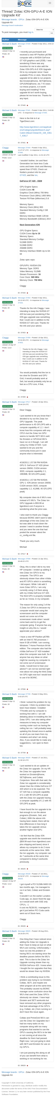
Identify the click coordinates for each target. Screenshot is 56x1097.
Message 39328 (24, 874)
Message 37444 (24, 148)
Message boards (9, 19)
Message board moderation (12, 25)
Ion (36, 175)
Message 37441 (24, 110)
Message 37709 (24, 694)
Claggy (5, 148)
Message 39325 (24, 758)
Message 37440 (24, 44)
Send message (7, 48)
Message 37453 (24, 298)
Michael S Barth (9, 44)
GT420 (23, 175)
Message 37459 (24, 338)
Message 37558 (24, 559)
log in (30, 32)
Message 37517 (24, 402)
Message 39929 (24, 931)
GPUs (21, 19)
